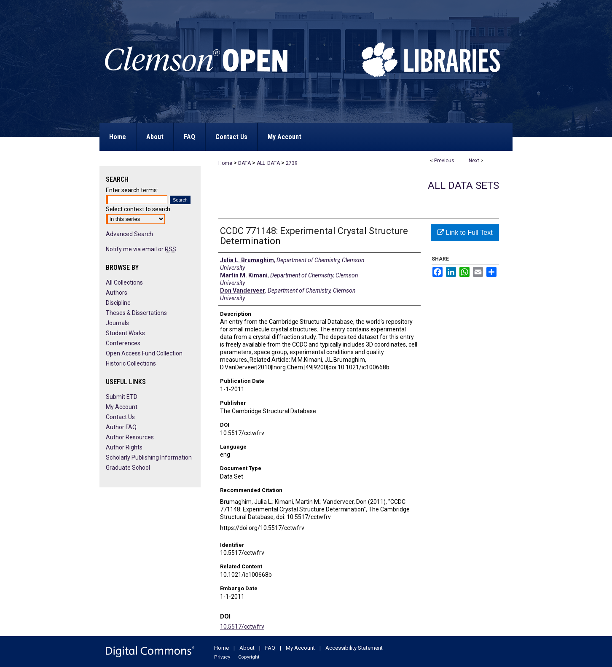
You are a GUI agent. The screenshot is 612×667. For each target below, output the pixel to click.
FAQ (270, 648)
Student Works (125, 333)
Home (225, 163)
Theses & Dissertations (136, 312)
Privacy (222, 657)
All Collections (124, 282)
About (247, 648)
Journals (117, 323)
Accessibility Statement (354, 648)
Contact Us (120, 417)
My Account (121, 406)
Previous (444, 161)
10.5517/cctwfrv (242, 626)
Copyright (248, 657)
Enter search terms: (132, 190)
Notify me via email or (141, 249)
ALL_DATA (268, 163)
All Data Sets (463, 185)
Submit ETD (121, 396)
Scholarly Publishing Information (149, 457)
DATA (244, 163)
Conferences (123, 343)
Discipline (118, 302)
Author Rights (124, 447)
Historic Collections (131, 363)
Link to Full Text (464, 232)
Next (474, 161)
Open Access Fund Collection (144, 353)
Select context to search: (139, 209)
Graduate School (128, 467)
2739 (292, 163)
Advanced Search (129, 234)
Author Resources (130, 437)
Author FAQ (121, 427)
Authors (116, 292)
